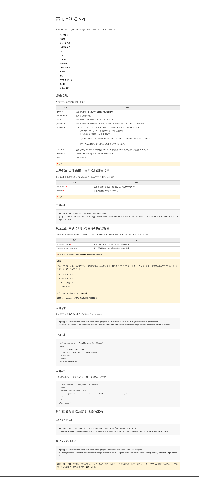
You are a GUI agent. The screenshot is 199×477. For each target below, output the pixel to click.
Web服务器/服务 (65, 80)
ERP (60, 51)
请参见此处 (84, 293)
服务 (61, 76)
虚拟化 (61, 84)
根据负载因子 (84, 255)
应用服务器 (63, 35)
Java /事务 (63, 59)
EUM (61, 55)
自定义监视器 (64, 43)
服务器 (61, 72)
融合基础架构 (64, 88)
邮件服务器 (63, 63)
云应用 (61, 39)
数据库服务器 (64, 47)
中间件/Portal (64, 68)
